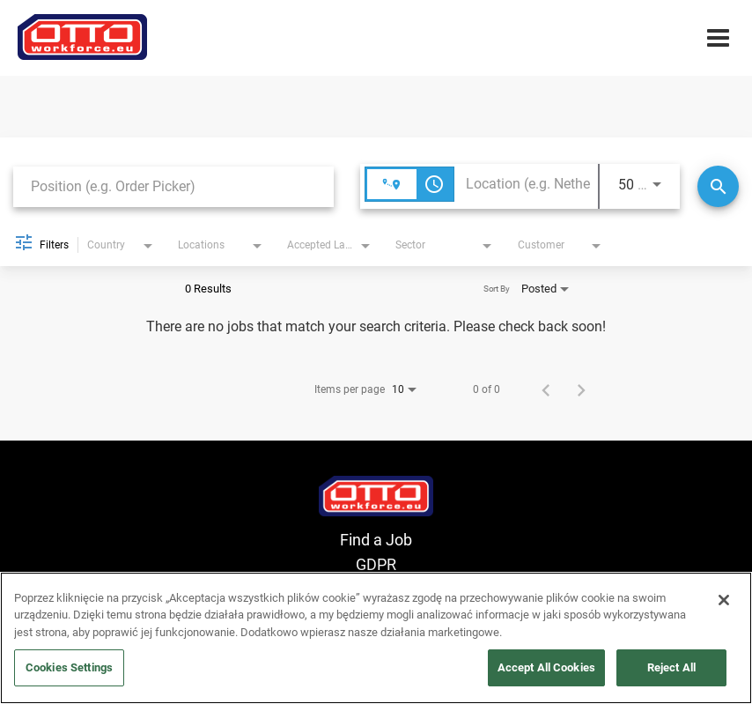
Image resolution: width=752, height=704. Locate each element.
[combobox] (173, 186)
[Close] (723, 600)
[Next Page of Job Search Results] (581, 389)
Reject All (671, 667)
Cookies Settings (69, 667)
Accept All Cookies (546, 667)
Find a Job (376, 539)
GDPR (376, 564)
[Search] (718, 186)
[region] (376, 638)
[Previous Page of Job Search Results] (546, 389)
